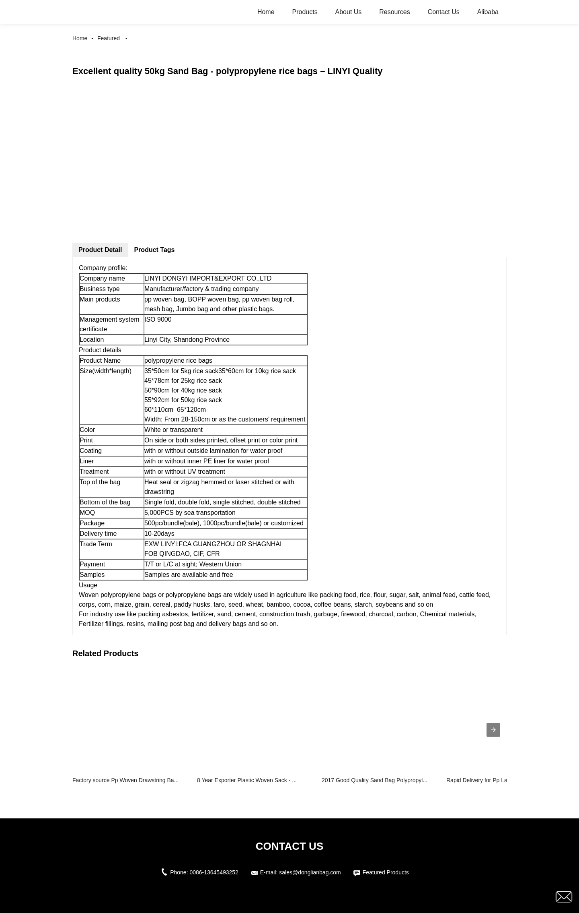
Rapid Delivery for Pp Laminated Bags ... (497, 780)
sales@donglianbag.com (310, 872)
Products (304, 11)
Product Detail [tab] (100, 249)
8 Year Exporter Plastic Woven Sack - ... (247, 780)
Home (266, 11)
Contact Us (444, 11)
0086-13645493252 (213, 872)
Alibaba (488, 11)
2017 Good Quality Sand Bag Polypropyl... (374, 780)
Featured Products (386, 872)
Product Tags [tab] (154, 249)
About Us (348, 11)
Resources (394, 11)
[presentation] (493, 730)
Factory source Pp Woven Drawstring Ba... (125, 780)
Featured (108, 38)
